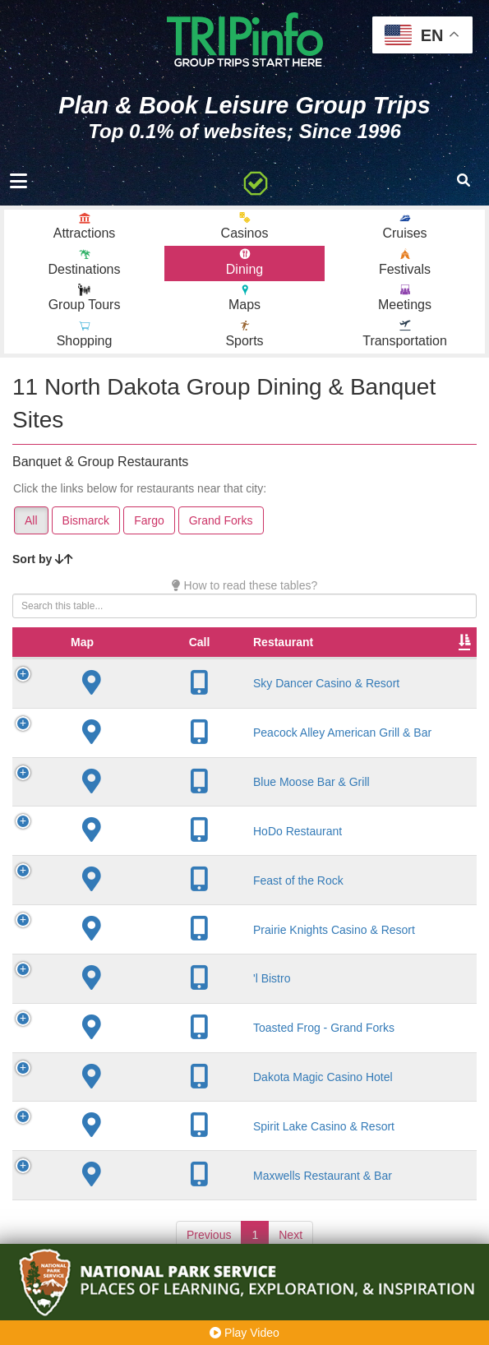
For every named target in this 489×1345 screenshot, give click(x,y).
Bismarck (86, 520)
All (31, 520)
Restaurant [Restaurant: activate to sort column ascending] (151, 658)
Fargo (149, 520)
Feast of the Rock (166, 897)
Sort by (42, 559)
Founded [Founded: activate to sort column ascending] (349, 658)
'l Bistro (139, 994)
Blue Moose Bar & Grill (179, 798)
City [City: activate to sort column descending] (262, 658)
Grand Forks (221, 520)
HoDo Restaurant (165, 847)
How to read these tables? (245, 585)
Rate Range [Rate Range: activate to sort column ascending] (423, 650)
